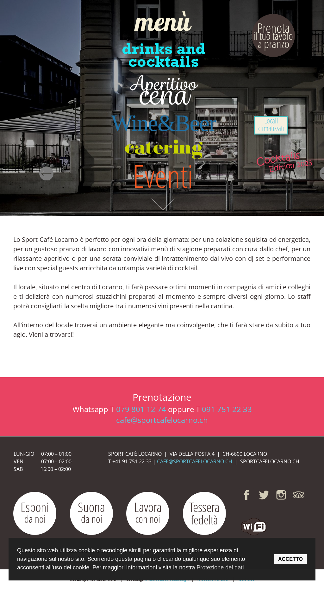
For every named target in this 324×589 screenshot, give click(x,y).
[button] (254, 525)
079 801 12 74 (141, 409)
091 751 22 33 (227, 409)
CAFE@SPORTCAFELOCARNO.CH (194, 461)
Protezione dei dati (220, 567)
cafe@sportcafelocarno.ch (162, 420)
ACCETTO (290, 559)
